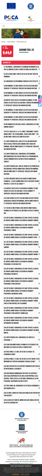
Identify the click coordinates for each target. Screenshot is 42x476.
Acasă (3, 42)
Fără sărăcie (11, 42)
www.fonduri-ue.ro (27, 463)
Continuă (15, 474)
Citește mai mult (25, 474)
